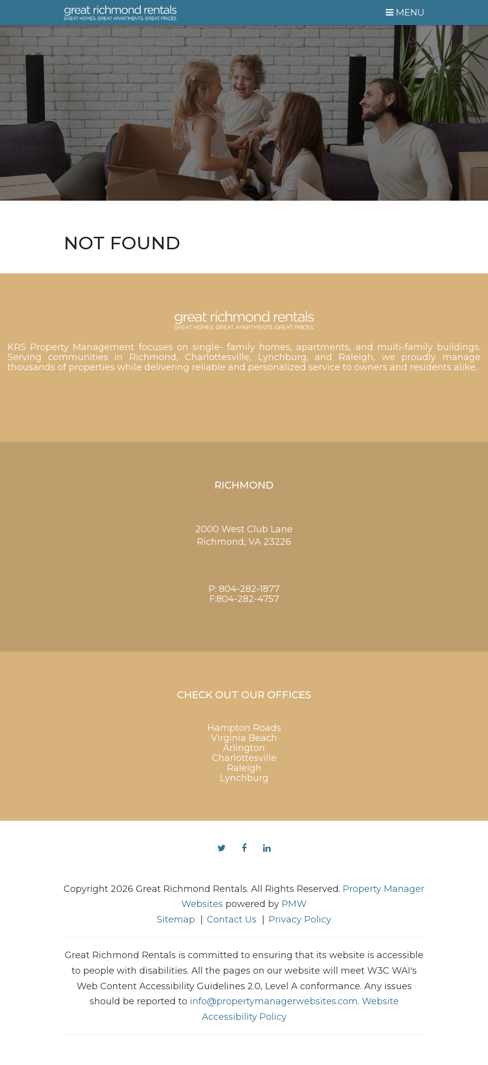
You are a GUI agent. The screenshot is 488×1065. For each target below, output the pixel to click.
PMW (294, 903)
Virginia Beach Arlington (244, 742)
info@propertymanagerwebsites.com (274, 1001)
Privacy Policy (300, 919)
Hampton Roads (244, 727)
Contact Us (232, 919)
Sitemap (176, 919)
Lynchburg (244, 778)
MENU (405, 12)
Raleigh (244, 768)
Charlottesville (244, 758)
